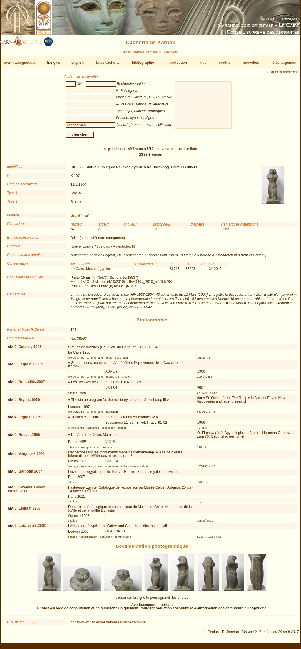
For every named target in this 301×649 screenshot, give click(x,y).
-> (164, 151)
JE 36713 (216, 305)
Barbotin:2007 (30, 474)
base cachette (107, 62)
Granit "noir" (80, 218)
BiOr (108, 390)
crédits (224, 62)
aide (202, 62)
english (77, 62)
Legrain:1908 (29, 511)
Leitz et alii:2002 (32, 528)
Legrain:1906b (30, 366)
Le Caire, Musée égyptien (91, 271)
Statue (76, 195)
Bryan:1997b (29, 402)
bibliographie (143, 62)
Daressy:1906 (30, 349)
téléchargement (284, 62)
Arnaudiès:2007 (32, 384)
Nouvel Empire (82, 249)
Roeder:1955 (29, 437)
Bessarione (114, 425)
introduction (176, 62)
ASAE (110, 374)
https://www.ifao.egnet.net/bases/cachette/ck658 (108, 625)
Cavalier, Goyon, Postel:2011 (27, 491)
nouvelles (251, 62)
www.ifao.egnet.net (20, 62)
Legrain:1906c (30, 419)
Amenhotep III (124, 249)
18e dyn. (103, 249)
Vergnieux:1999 (31, 456)
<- (114, 151)
